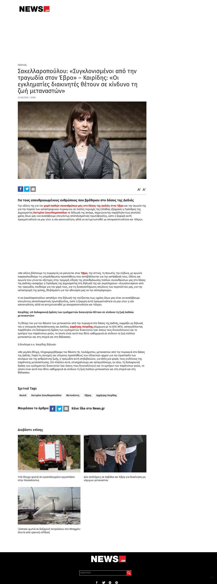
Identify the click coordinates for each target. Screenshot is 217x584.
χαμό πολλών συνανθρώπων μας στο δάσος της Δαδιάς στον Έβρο (84, 205)
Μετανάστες (72, 395)
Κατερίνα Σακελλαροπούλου (50, 212)
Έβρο (84, 273)
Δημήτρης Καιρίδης (81, 326)
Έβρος (87, 395)
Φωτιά (22, 395)
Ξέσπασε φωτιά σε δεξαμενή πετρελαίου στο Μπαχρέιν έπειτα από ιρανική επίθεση (49, 530)
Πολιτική (22, 65)
